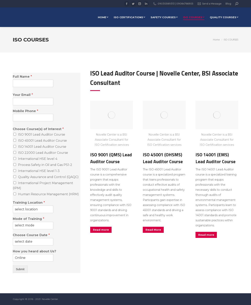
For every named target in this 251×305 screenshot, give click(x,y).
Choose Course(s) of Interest (38, 129)
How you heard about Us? (34, 251)
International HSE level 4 (37, 159)
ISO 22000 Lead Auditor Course (43, 153)
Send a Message (209, 3)
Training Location (29, 202)
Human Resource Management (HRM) (48, 194)
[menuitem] (103, 17)
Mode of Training (28, 219)
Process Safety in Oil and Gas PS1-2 (45, 165)
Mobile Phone (25, 111)
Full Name (22, 76)
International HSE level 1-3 (39, 171)
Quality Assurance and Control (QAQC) (48, 177)
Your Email (23, 95)
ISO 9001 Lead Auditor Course (41, 134)
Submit (20, 269)
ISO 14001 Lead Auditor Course (42, 146)
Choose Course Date (31, 235)
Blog (228, 3)
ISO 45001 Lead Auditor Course (42, 140)
